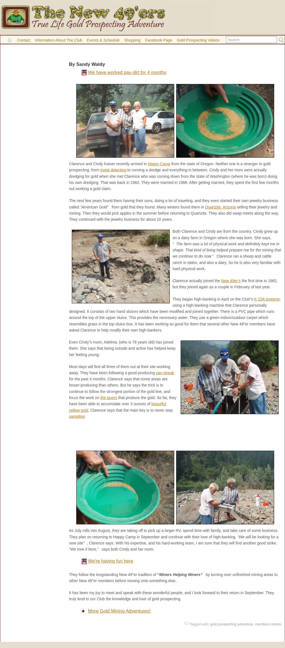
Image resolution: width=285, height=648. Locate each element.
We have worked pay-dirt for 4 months (127, 72)
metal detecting (113, 170)
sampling (77, 416)
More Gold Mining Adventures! (119, 611)
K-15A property (267, 299)
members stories (268, 624)
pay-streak (165, 373)
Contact (23, 40)
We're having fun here (110, 561)
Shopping (132, 40)
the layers (108, 397)
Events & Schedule (103, 40)
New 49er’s (231, 281)
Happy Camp (159, 164)
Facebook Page (158, 40)
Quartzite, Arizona (220, 207)
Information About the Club (58, 40)
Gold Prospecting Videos (198, 40)
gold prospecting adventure (231, 624)
